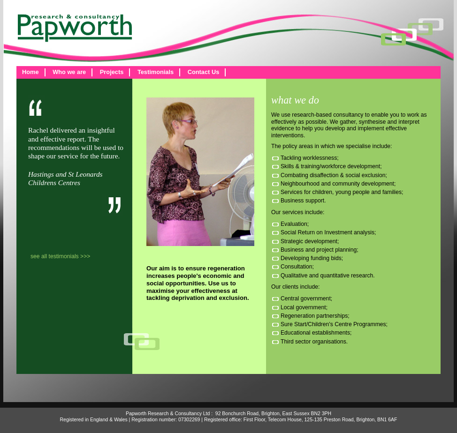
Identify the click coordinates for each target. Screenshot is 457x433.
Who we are (69, 71)
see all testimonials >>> (60, 256)
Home (30, 71)
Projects (112, 71)
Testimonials (155, 71)
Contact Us (204, 71)
